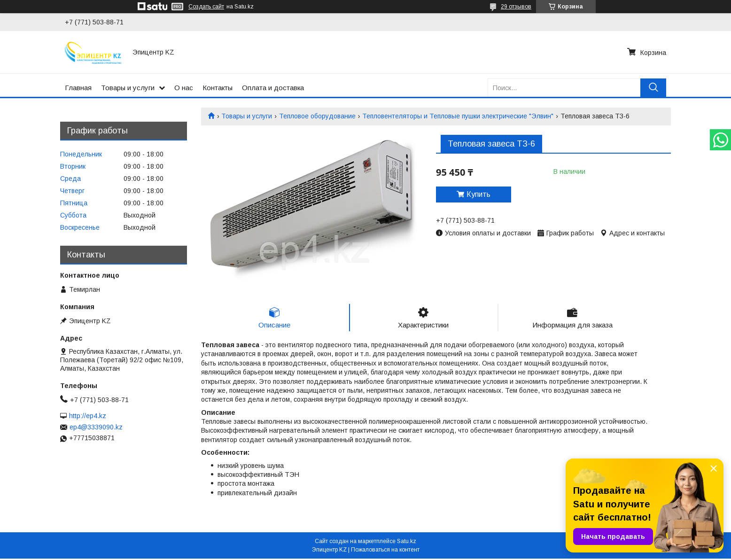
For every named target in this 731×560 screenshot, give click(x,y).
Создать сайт (206, 6)
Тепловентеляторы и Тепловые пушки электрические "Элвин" (457, 116)
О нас (183, 88)
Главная (78, 88)
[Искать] (653, 87)
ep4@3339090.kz (96, 427)
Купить (478, 194)
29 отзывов (516, 6)
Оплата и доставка (273, 88)
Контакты (217, 88)
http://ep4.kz (87, 416)
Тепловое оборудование (317, 116)
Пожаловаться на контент (385, 551)
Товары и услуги (128, 88)
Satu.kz (406, 542)
